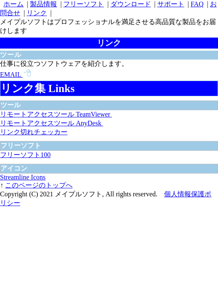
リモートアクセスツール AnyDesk (51, 123)
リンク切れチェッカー (33, 132)
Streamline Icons (23, 177)
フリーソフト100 (25, 154)
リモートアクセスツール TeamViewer (56, 114)
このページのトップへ (39, 185)
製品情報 (43, 4)
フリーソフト (83, 4)
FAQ (197, 4)
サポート (170, 4)
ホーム (13, 4)
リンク (37, 12)
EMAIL (15, 74)
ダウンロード (130, 4)
